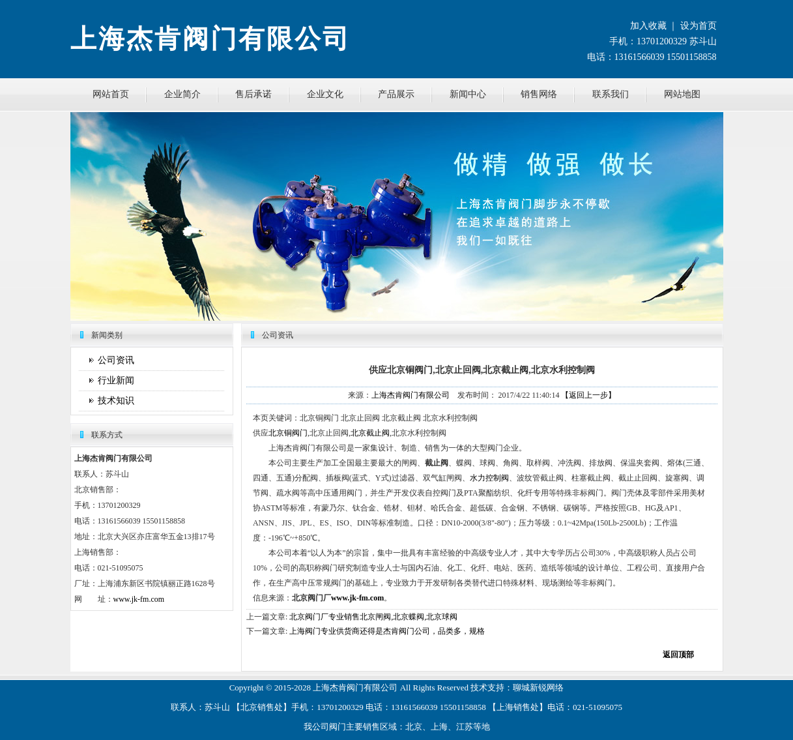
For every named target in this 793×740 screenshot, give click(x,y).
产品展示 (396, 94)
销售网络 (539, 94)
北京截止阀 (370, 432)
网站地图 (682, 94)
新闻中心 (468, 94)
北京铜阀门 (288, 432)
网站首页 (111, 94)
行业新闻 (116, 380)
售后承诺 (253, 94)
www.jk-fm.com (139, 599)
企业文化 (325, 94)
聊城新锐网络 (538, 687)
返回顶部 (678, 654)
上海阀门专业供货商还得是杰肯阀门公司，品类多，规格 (387, 631)
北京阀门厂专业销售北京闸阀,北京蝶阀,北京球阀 (373, 616)
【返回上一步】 (588, 395)
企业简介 (182, 94)
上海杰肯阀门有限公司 (410, 395)
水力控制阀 (489, 477)
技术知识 (116, 401)
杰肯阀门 (347, 687)
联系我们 (610, 94)
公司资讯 (116, 360)
